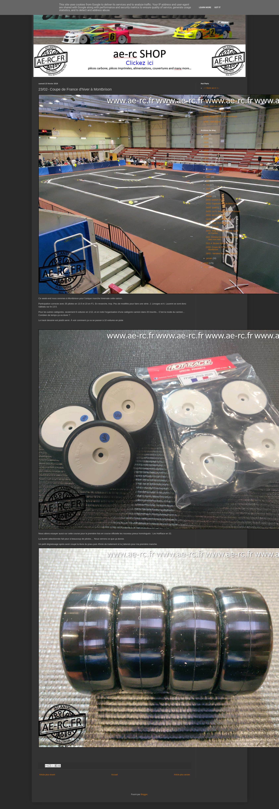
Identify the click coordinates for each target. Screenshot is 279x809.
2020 (206, 158)
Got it (217, 7)
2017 (206, 267)
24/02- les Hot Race (214, 215)
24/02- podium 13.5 (214, 200)
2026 (206, 135)
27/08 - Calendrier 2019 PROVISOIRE (220, 101)
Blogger (144, 794)
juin (208, 181)
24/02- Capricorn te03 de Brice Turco (222, 203)
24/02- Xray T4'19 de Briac (217, 223)
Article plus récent (47, 775)
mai (208, 185)
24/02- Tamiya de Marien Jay (218, 219)
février (209, 196)
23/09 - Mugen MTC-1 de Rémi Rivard (220, 116)
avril (208, 189)
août (208, 177)
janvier (209, 258)
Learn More (205, 7)
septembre (211, 173)
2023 (206, 146)
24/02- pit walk (212, 227)
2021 (206, 154)
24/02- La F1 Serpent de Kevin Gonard (223, 211)
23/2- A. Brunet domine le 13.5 (219, 243)
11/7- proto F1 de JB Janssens (216, 111)
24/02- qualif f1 (212, 207)
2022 (206, 150)
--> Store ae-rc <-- (211, 88)
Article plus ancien (182, 775)
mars (208, 192)
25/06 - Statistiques (211, 122)
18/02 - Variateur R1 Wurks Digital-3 (222, 253)
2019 (206, 162)
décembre (211, 165)
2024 (206, 142)
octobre (209, 169)
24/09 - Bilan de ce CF (213, 106)
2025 (206, 139)
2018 (206, 263)
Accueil (114, 775)
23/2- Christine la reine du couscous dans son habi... (221, 238)
